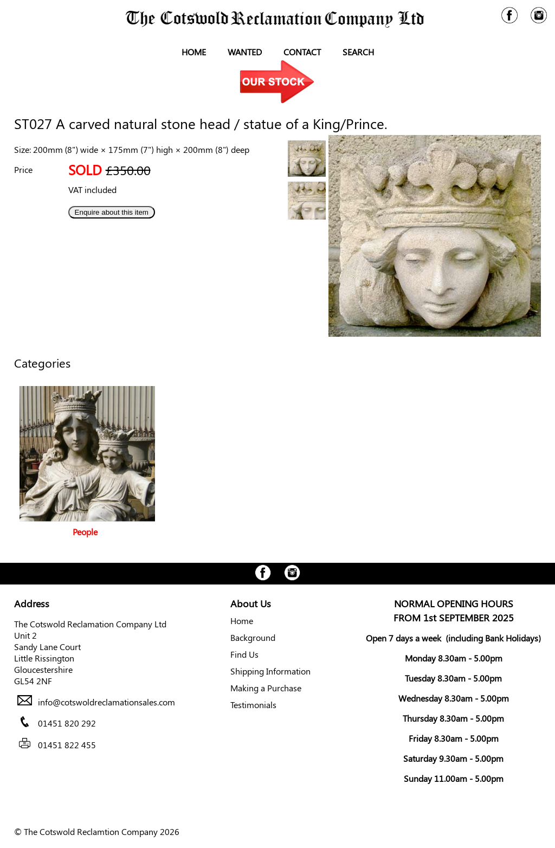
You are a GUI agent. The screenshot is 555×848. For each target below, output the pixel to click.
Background (252, 637)
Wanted (245, 51)
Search (358, 51)
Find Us (244, 654)
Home (194, 51)
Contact (302, 51)
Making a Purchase (265, 687)
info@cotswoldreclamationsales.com (106, 702)
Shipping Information (270, 671)
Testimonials (253, 704)
